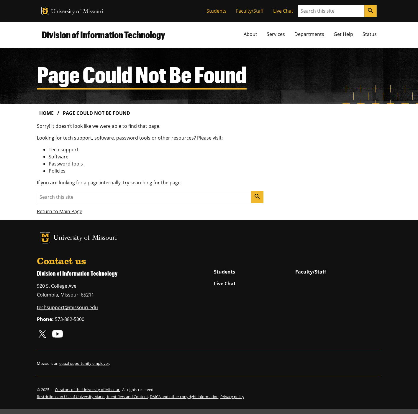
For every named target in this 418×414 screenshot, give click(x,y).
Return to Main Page (59, 211)
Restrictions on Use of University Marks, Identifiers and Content (92, 396)
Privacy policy (232, 396)
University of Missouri (77, 12)
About (250, 34)
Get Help (343, 34)
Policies (57, 171)
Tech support (63, 149)
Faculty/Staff (250, 11)
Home (46, 113)
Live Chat (283, 11)
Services (276, 34)
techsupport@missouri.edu (67, 307)
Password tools (66, 163)
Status (370, 34)
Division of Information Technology (103, 34)
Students (216, 11)
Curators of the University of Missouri (87, 389)
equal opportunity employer (84, 363)
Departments (309, 34)
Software (58, 156)
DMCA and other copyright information (184, 396)
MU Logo (45, 11)
